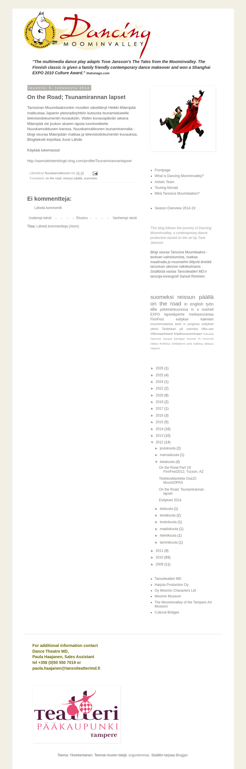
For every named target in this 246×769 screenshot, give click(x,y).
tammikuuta (169, 542)
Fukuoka (208, 333)
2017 (160, 409)
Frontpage (163, 170)
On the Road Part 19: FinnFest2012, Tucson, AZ (181, 470)
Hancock (155, 338)
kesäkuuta (168, 515)
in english (193, 304)
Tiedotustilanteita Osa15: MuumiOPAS (178, 480)
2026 (160, 368)
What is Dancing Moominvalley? (179, 176)
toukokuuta (169, 522)
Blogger (182, 755)
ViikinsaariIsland (161, 333)
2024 (160, 382)
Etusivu (82, 218)
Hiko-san (207, 329)
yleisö (154, 329)
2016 (160, 415)
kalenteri (207, 319)
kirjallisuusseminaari (188, 333)
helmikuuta (168, 535)
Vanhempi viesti (125, 218)
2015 (160, 422)
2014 (160, 429)
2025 (160, 375)
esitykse (182, 319)
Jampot (167, 338)
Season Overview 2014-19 (175, 208)
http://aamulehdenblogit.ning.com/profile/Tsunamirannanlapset (79, 161)
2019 (160, 402)
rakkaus (209, 343)
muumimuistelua (161, 324)
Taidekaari (169, 329)
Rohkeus (165, 343)
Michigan (179, 338)
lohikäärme (178, 343)
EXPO (155, 314)
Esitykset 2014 (170, 500)
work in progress (187, 324)
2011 (160, 551)
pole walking (195, 343)
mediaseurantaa (201, 314)
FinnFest (157, 319)
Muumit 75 (194, 338)
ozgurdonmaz (138, 755)
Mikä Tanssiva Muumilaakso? (177, 193)
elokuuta (167, 509)
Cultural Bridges (167, 612)
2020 (160, 395)
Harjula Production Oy (171, 585)
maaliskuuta (169, 529)
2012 (160, 442)
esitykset (208, 324)
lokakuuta (168, 462)
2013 (160, 436)
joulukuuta (168, 448)
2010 (160, 557)
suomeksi (90, 178)
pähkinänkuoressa (174, 309)
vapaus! (155, 348)
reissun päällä (72, 178)
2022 (160, 388)
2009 (160, 564)
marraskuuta (170, 455)
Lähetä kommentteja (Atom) (58, 226)
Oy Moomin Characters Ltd (175, 590)
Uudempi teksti (40, 218)
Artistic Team (164, 182)
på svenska (189, 329)
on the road (54, 178)
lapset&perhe (174, 314)
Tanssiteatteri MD (168, 579)
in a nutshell (202, 309)
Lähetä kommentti (48, 208)
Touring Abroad (166, 188)
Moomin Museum (168, 596)
